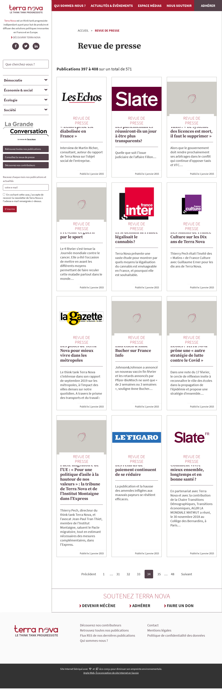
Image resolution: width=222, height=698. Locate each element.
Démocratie (13, 80)
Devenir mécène (99, 605)
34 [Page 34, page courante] (149, 574)
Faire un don (180, 605)
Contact (153, 625)
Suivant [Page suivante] (186, 574)
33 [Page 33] (138, 574)
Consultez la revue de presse (20, 157)
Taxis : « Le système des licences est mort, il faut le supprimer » (191, 131)
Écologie (10, 100)
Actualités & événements (112, 5)
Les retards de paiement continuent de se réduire (135, 469)
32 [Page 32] (128, 574)
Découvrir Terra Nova (26, 37)
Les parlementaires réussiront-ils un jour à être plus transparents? (136, 134)
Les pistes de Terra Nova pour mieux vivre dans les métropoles (78, 353)
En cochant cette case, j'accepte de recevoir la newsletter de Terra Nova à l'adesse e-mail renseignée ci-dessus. (23, 198)
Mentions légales (159, 630)
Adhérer (208, 5)
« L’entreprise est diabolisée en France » (76, 131)
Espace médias (150, 5)
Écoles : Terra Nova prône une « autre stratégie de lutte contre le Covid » (188, 353)
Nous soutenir (179, 5)
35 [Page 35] (159, 574)
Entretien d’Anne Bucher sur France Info (133, 350)
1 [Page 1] (104, 574)
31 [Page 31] (118, 574)
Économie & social (18, 90)
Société (10, 110)
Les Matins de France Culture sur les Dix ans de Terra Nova (190, 237)
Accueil (83, 30)
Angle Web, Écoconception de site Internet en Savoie (111, 672)
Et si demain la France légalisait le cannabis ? (136, 237)
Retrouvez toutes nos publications (23, 149)
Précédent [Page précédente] (88, 574)
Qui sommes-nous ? (70, 5)
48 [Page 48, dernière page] (172, 574)
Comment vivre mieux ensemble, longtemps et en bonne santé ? (187, 472)
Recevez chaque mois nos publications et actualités (24, 179)
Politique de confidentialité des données (176, 635)
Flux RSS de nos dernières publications (107, 635)
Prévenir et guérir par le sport (77, 235)
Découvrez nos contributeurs (20, 165)
